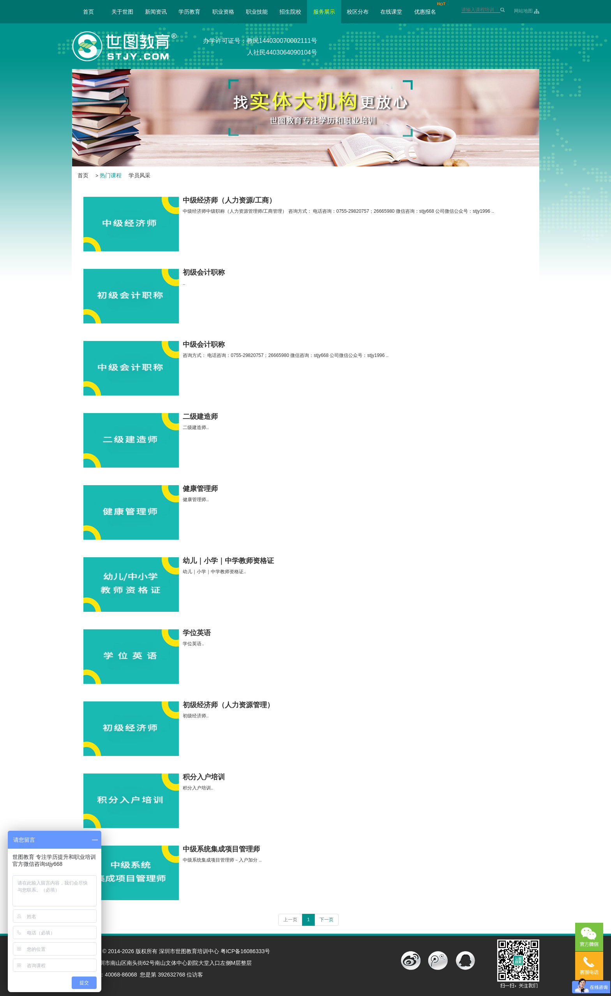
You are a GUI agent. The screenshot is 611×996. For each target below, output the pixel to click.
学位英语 (197, 633)
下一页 (327, 919)
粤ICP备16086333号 (245, 951)
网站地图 (523, 11)
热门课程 (111, 175)
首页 (88, 12)
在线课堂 (391, 12)
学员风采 (139, 175)
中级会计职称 (204, 344)
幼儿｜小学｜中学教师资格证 (228, 561)
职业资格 (223, 12)
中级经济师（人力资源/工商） (229, 200)
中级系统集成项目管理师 (221, 849)
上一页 (290, 919)
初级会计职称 (204, 272)
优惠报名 (425, 12)
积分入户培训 (204, 777)
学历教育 (189, 12)
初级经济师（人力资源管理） (228, 705)
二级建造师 (200, 416)
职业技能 (257, 12)
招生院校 (290, 12)
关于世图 (122, 12)
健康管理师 (200, 489)
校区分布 (358, 12)
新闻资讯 (156, 12)
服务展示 (324, 12)
